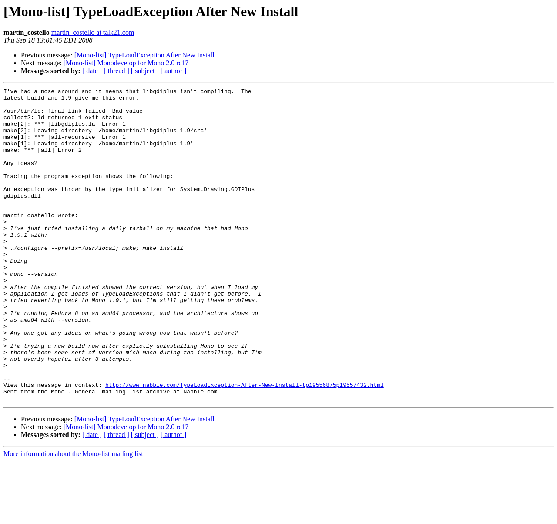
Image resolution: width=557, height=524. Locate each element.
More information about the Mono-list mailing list (73, 516)
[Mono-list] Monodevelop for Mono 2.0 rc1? (126, 63)
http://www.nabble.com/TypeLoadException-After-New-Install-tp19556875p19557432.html (244, 445)
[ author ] (174, 70)
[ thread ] (116, 70)
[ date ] (92, 70)
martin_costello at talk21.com (92, 32)
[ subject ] (145, 70)
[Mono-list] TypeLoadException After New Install (144, 55)
